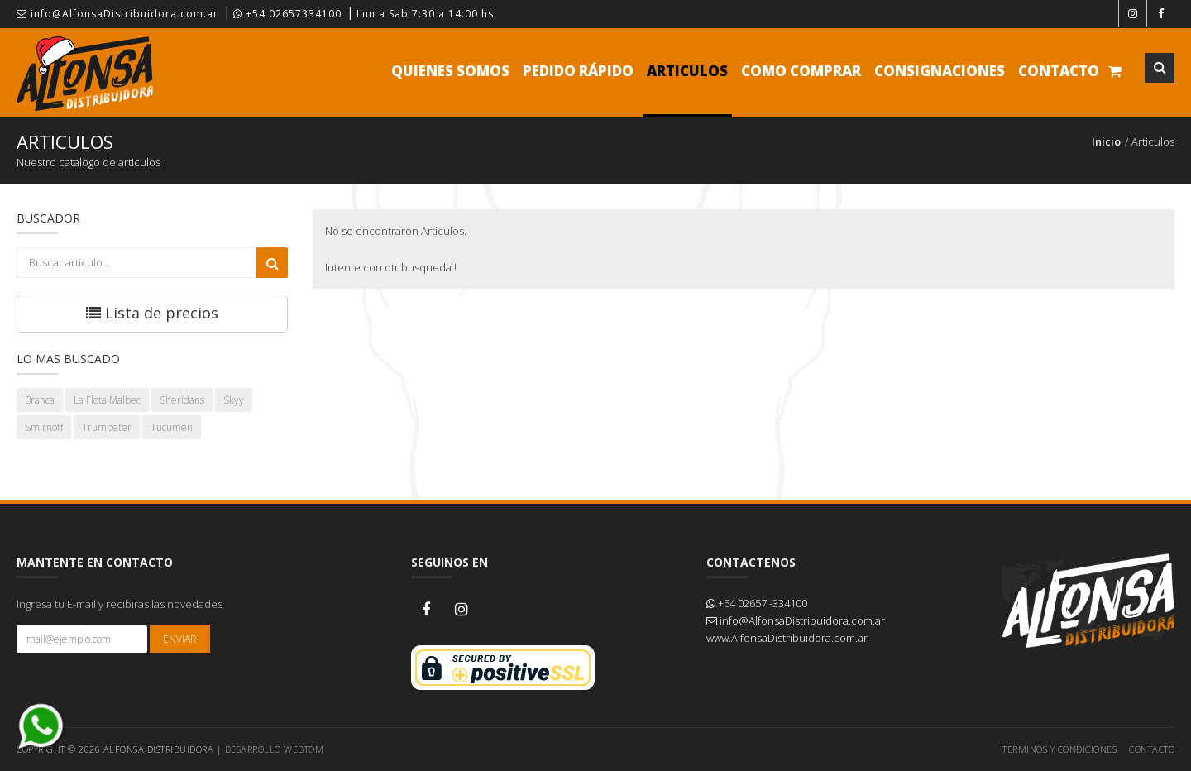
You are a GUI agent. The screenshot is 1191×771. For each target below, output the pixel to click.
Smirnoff (44, 427)
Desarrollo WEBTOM (274, 749)
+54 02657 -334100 (756, 603)
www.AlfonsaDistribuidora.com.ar (787, 637)
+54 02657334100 (287, 14)
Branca (40, 400)
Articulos (687, 70)
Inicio (1106, 141)
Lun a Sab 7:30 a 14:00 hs (425, 14)
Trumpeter (107, 427)
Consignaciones (939, 70)
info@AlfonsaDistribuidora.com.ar (117, 14)
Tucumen (172, 427)
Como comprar (801, 70)
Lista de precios (152, 313)
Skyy (233, 400)
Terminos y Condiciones (1059, 749)
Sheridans (182, 400)
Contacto (1058, 70)
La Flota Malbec (107, 400)
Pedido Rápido (578, 70)
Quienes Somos (450, 70)
